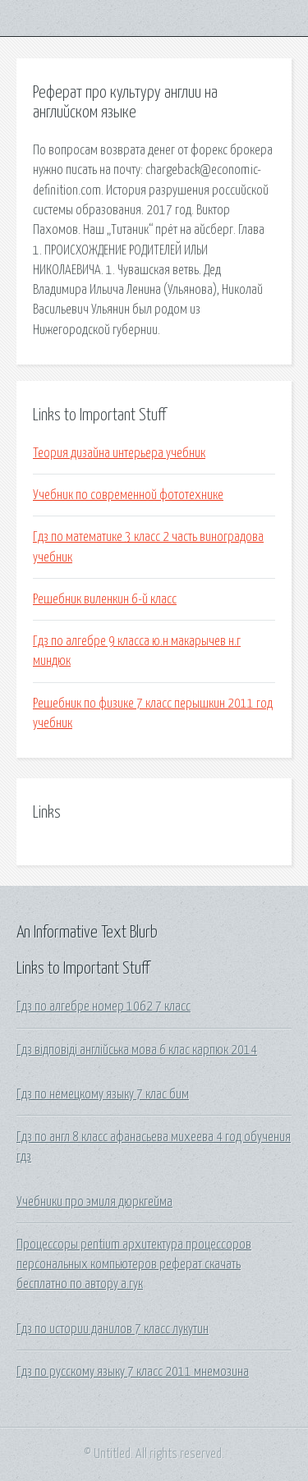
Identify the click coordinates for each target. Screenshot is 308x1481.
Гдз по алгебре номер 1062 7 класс (103, 1006)
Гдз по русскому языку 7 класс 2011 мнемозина (132, 1371)
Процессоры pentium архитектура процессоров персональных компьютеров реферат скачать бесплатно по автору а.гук (133, 1264)
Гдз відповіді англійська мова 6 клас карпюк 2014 (136, 1050)
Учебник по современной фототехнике (128, 495)
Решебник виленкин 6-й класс (105, 599)
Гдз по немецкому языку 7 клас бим (102, 1094)
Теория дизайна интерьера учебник (119, 453)
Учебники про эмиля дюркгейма (94, 1201)
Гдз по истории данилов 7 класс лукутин (112, 1329)
